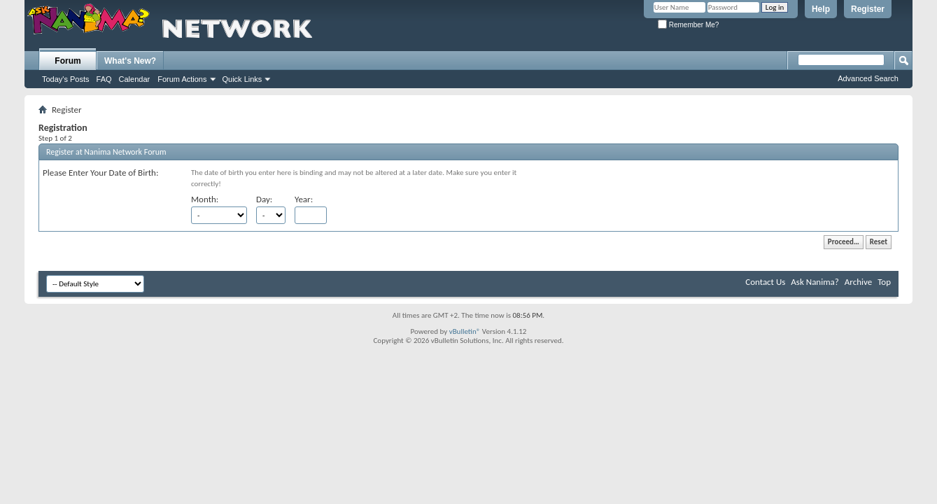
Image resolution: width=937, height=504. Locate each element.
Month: (204, 199)
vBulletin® (465, 331)
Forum (67, 61)
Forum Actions (181, 79)
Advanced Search (868, 78)
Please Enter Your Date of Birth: (100, 172)
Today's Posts (66, 79)
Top (884, 281)
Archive (858, 281)
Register (868, 9)
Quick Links (242, 79)
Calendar (134, 79)
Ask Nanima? (815, 281)
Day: (264, 199)
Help (821, 9)
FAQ (104, 79)
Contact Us (765, 281)
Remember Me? (688, 25)
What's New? (130, 61)
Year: (304, 199)
